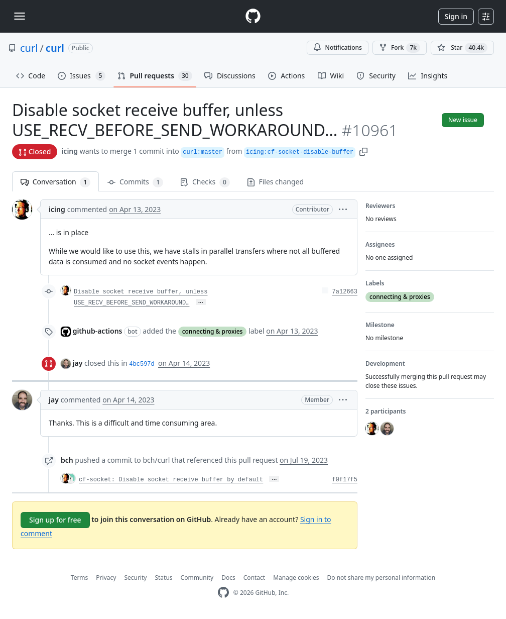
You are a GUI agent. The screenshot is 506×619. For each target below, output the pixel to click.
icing (69, 151)
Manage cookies (296, 577)
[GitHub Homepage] (223, 592)
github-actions (97, 331)
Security (135, 577)
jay (78, 363)
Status (163, 577)
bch (67, 460)
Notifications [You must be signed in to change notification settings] (337, 47)
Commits (135, 182)
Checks (204, 182)
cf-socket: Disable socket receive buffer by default (171, 479)
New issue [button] (462, 120)
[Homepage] (253, 16)
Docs (228, 577)
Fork (399, 48)
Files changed (275, 181)
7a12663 (344, 291)
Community (197, 577)
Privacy (106, 577)
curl (29, 48)
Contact (254, 577)
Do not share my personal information (381, 577)
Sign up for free (55, 520)
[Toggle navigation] (19, 16)
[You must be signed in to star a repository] (462, 48)
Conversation (55, 182)
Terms (79, 577)
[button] (363, 151)
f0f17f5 (344, 479)
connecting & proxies (212, 331)
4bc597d (141, 364)
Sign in (456, 16)
